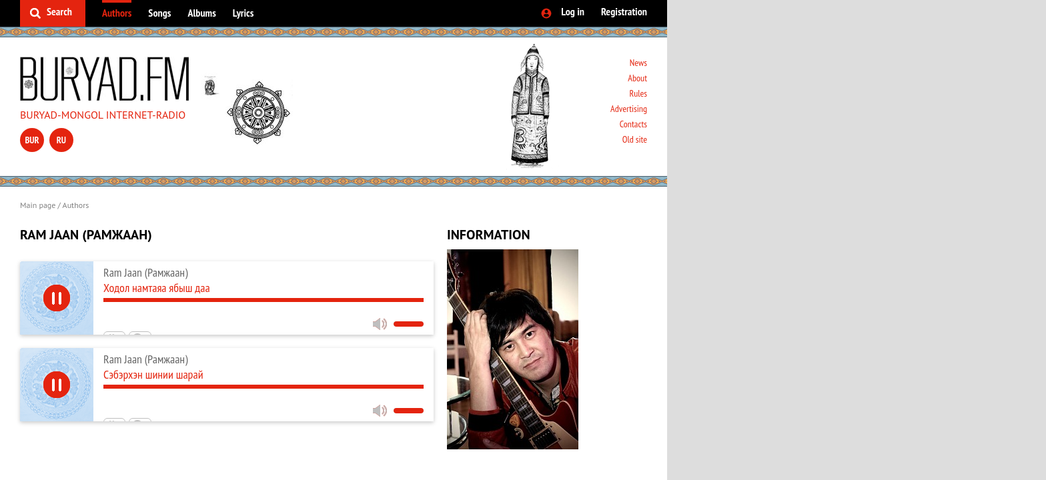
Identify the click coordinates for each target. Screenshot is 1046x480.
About (637, 78)
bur (32, 140)
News (638, 63)
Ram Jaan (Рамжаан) (145, 272)
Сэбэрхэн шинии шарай (153, 374)
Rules (638, 93)
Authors (116, 12)
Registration (624, 11)
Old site (634, 139)
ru (61, 140)
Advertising (628, 109)
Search (59, 11)
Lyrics (243, 12)
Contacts (633, 124)
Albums (201, 12)
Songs (159, 12)
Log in (572, 11)
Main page (37, 205)
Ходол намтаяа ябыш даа (156, 287)
